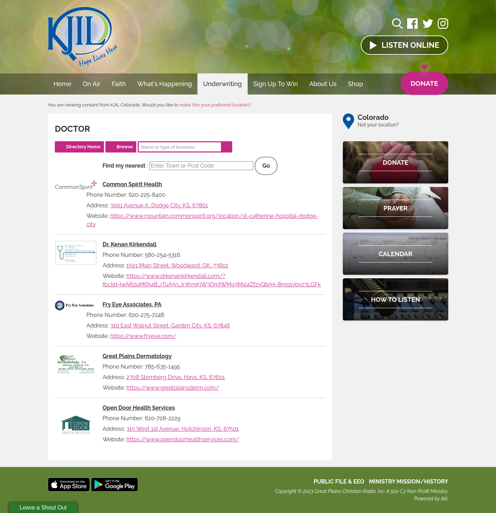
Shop (355, 83)
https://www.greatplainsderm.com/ (172, 387)
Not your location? (378, 125)
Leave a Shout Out (43, 508)
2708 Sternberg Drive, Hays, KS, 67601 (175, 377)
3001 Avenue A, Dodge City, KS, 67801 (159, 205)
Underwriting (222, 83)
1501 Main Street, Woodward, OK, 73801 (177, 265)
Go (266, 165)
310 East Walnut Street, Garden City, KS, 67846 (170, 325)
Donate (423, 80)
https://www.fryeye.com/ (143, 336)
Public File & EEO (339, 481)
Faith (119, 83)
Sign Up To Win (275, 83)
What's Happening (164, 83)
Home (62, 83)
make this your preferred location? (215, 105)
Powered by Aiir (430, 498)
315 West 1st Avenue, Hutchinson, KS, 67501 (182, 429)
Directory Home (83, 146)
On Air (91, 83)
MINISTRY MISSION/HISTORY (408, 481)
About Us (323, 83)
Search (226, 146)
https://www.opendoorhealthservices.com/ (182, 439)
